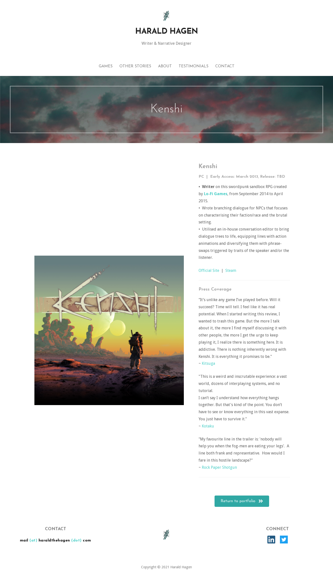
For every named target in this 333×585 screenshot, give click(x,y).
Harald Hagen (166, 32)
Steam (230, 270)
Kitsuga (208, 363)
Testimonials (193, 66)
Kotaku (208, 426)
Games (106, 66)
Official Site (209, 270)
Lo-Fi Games (215, 193)
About (165, 66)
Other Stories (135, 66)
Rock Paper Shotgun (219, 467)
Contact (224, 66)
